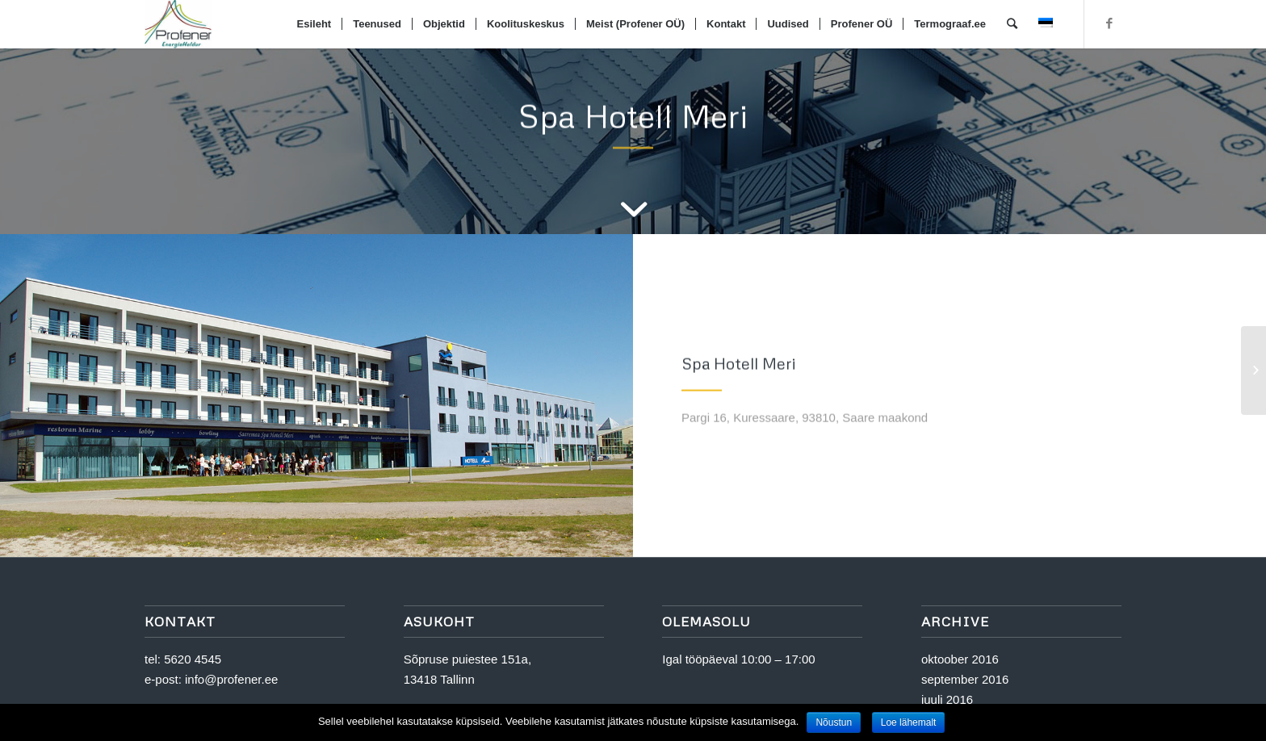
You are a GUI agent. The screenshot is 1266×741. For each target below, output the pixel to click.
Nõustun (833, 722)
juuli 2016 (947, 699)
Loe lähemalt (909, 722)
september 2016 (964, 679)
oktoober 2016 (960, 659)
